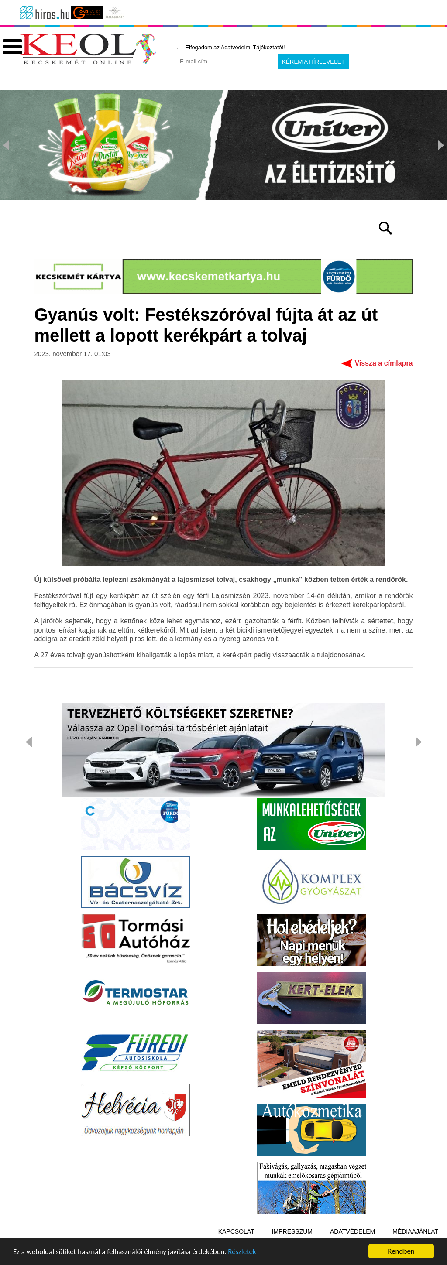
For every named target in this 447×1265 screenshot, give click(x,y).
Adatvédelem (352, 1231)
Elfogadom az (231, 47)
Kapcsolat (236, 1231)
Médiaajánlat (415, 1231)
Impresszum (292, 1231)
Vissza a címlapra (383, 363)
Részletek (242, 1252)
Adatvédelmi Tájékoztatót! (253, 47)
